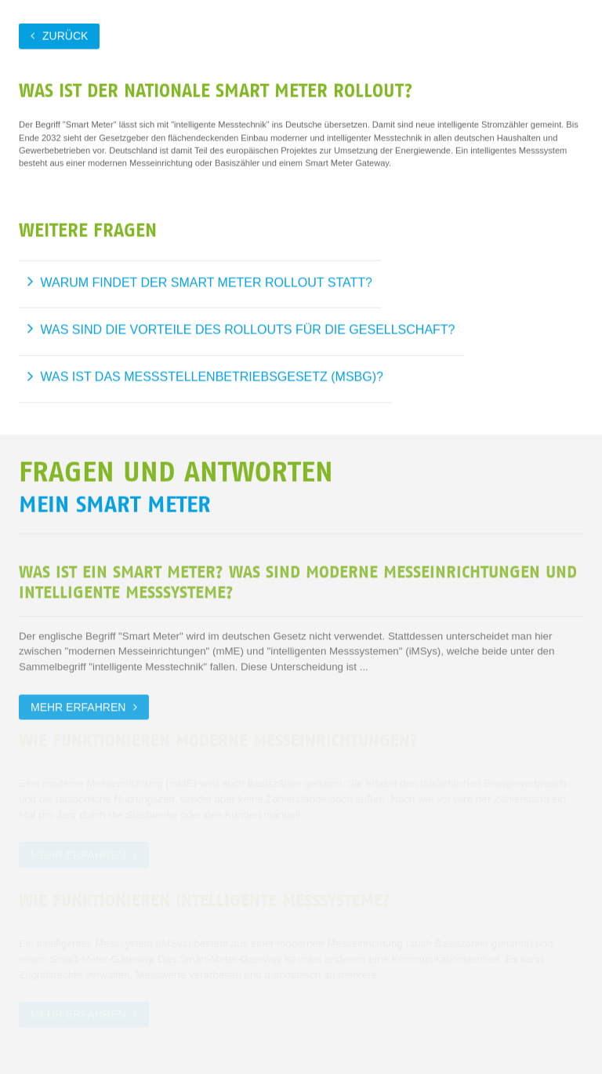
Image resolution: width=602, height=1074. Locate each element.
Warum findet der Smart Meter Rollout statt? (206, 282)
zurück (65, 35)
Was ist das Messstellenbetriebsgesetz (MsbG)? (212, 376)
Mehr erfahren (78, 705)
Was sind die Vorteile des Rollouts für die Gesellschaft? (248, 329)
